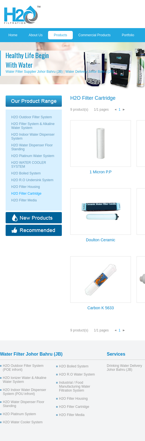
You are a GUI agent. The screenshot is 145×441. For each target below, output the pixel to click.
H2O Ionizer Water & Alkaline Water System (24, 380)
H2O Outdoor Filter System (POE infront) (23, 368)
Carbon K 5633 (100, 308)
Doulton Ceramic (100, 240)
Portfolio (128, 35)
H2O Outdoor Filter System (31, 117)
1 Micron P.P (101, 172)
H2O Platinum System (19, 414)
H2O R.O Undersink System (32, 180)
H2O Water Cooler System (23, 422)
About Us (35, 35)
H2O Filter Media (24, 200)
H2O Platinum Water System (32, 156)
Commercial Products (94, 35)
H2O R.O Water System (77, 374)
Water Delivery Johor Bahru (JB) (89, 72)
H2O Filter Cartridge (26, 194)
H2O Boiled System (26, 173)
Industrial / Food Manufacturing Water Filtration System (74, 386)
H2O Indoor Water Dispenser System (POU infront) (24, 392)
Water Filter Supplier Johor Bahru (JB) (34, 72)
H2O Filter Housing (25, 187)
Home (12, 35)
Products (60, 35)
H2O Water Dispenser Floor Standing (23, 404)
